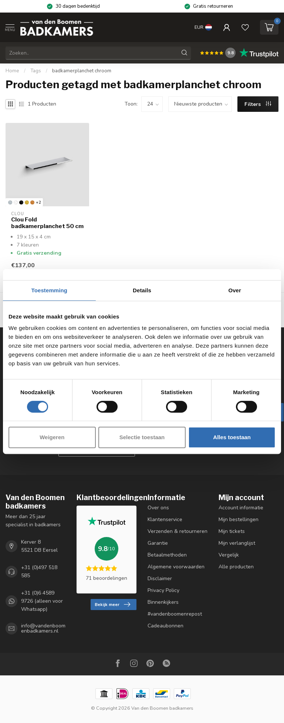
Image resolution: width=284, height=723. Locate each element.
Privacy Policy (163, 590)
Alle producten (236, 566)
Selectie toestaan (142, 437)
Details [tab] (142, 290)
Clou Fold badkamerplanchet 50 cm (47, 223)
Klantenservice (165, 519)
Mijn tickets (232, 531)
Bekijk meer (112, 604)
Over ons (158, 507)
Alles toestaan (232, 437)
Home (12, 71)
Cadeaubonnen (165, 625)
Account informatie (241, 507)
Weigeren (52, 437)
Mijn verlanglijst (237, 543)
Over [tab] (234, 290)
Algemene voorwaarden (176, 566)
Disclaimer (160, 578)
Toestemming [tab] (49, 290)
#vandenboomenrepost (175, 613)
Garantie (158, 543)
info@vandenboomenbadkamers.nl (43, 628)
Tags (35, 71)
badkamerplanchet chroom (81, 71)
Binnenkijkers (163, 602)
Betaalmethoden (167, 554)
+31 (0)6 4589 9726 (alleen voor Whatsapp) (42, 601)
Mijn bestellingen (238, 519)
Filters (257, 104)
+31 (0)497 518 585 (39, 571)
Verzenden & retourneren (177, 531)
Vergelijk (229, 554)
